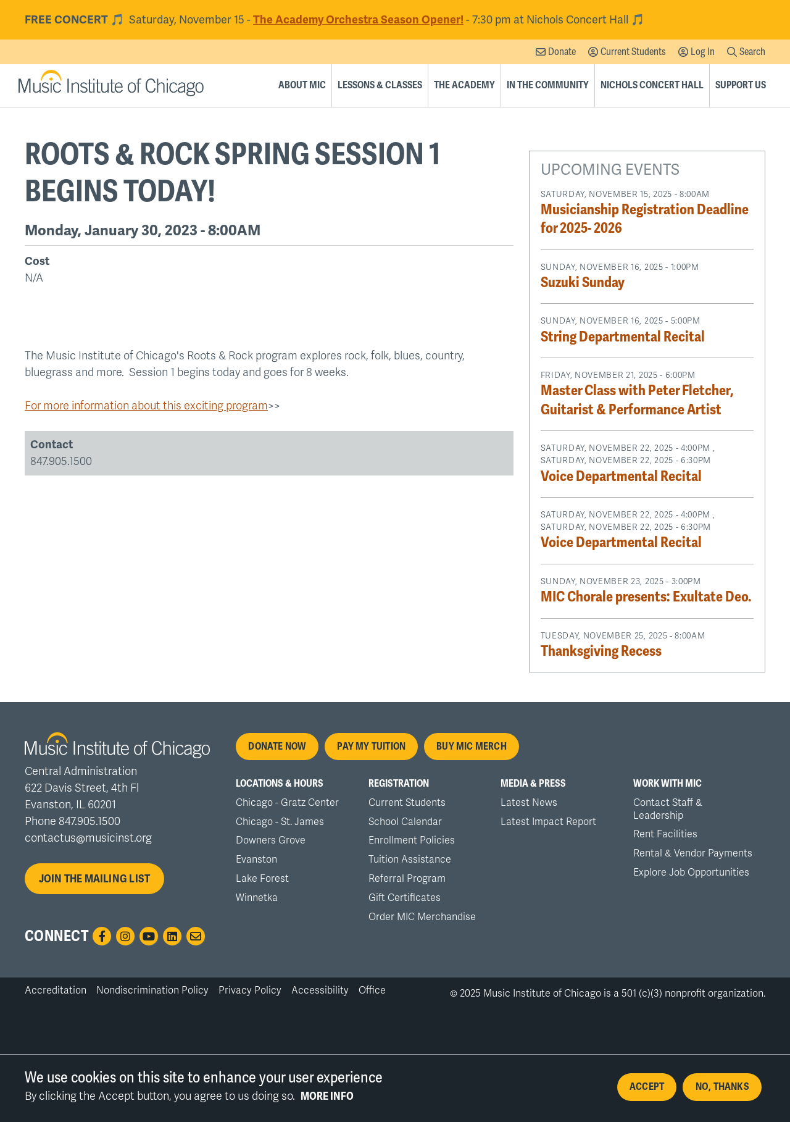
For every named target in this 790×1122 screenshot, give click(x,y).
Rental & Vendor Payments (692, 853)
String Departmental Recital (623, 337)
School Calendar (405, 822)
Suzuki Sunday (583, 282)
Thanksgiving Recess (601, 651)
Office (372, 990)
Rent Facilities (665, 834)
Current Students (633, 51)
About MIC (302, 85)
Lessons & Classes (380, 85)
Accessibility (320, 990)
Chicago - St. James (280, 822)
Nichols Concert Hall (652, 85)
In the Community (548, 85)
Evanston (256, 859)
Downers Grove (271, 840)
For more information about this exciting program (146, 405)
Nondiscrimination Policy (152, 990)
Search (752, 51)
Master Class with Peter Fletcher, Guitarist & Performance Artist (637, 400)
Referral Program (407, 879)
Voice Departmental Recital (621, 476)
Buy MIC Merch (471, 746)
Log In (703, 51)
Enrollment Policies (411, 840)
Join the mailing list (95, 878)
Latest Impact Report (548, 822)
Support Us (740, 85)
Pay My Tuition (371, 746)
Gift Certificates (404, 898)
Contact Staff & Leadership (667, 809)
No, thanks (722, 1092)
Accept (647, 1092)
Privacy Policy (249, 990)
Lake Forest (262, 879)
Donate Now (277, 746)
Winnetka (257, 898)
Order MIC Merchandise (422, 917)
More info (327, 1101)
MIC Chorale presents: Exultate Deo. (646, 597)
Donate (562, 51)
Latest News (529, 803)
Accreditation (55, 990)
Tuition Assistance (409, 859)
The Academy (464, 85)
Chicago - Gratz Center (287, 803)
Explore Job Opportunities (691, 872)
